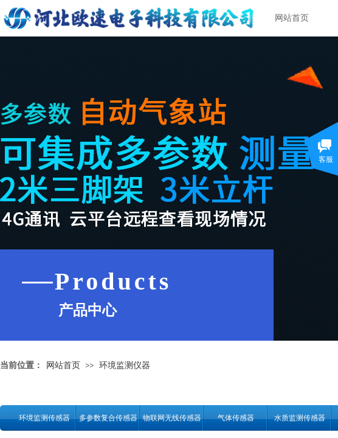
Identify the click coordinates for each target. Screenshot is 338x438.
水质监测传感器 (299, 418)
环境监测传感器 (44, 418)
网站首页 (292, 18)
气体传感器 (236, 418)
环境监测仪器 (124, 365)
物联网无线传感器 (172, 418)
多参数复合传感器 (108, 418)
